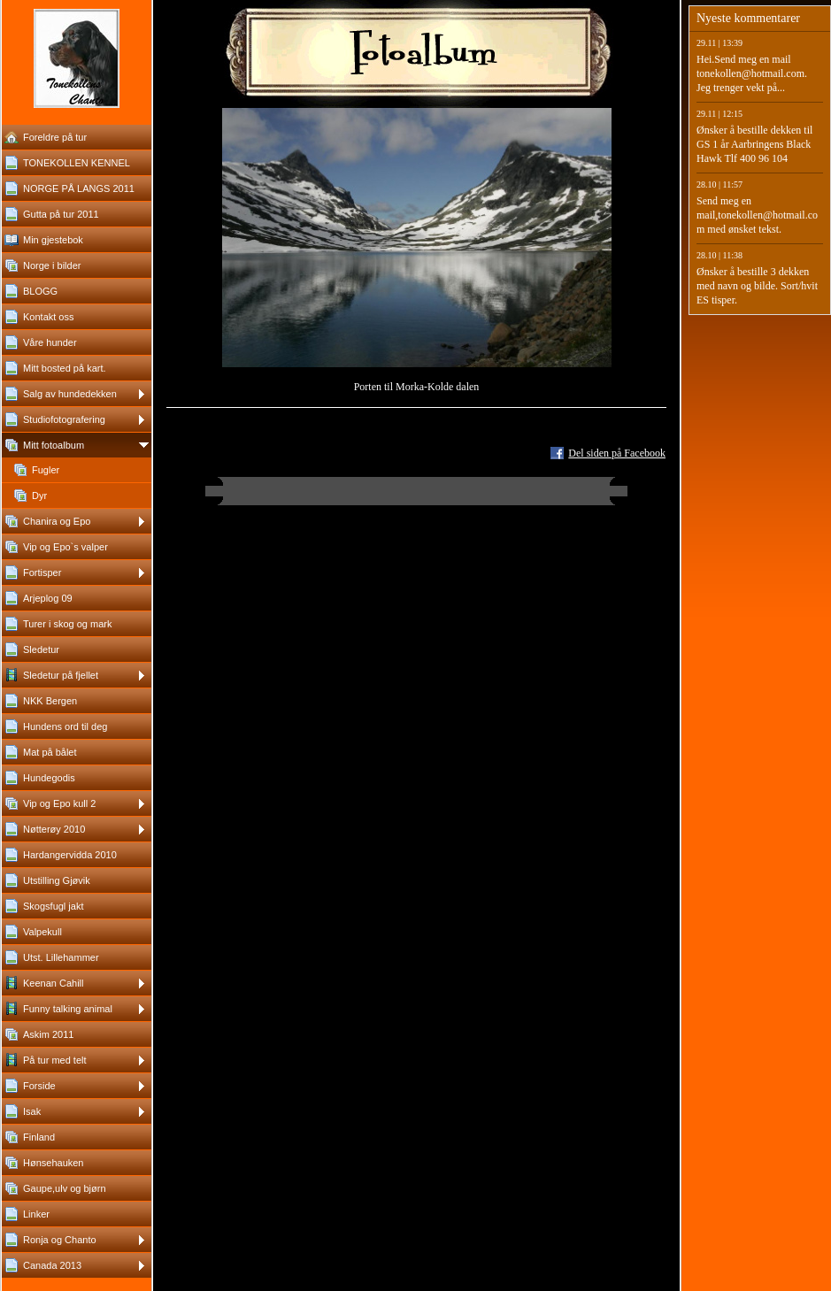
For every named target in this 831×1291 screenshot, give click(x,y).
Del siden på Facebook (617, 453)
